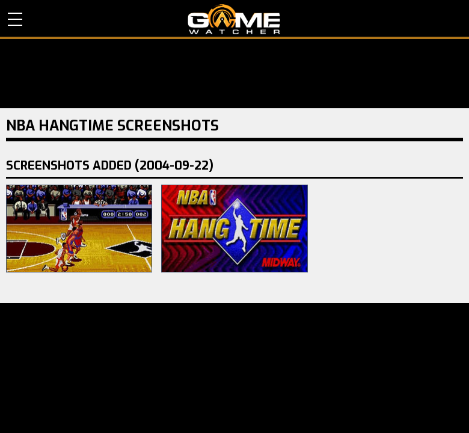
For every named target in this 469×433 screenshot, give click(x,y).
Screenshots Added (109, 166)
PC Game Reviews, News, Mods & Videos (234, 19)
